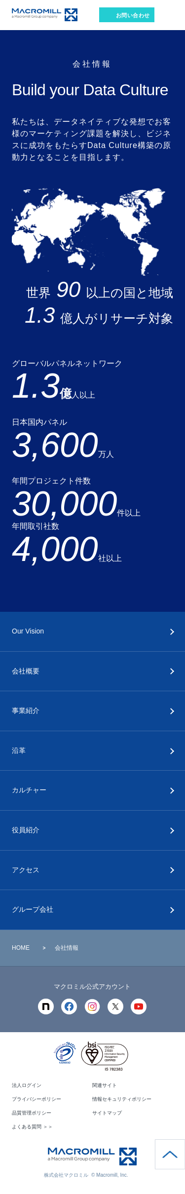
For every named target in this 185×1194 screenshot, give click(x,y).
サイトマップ (107, 1113)
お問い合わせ (133, 15)
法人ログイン (26, 1085)
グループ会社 (32, 909)
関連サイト (104, 1085)
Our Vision (28, 631)
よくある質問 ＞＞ (32, 1126)
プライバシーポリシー (36, 1099)
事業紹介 (25, 710)
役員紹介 (25, 830)
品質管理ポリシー (31, 1113)
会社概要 (25, 671)
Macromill (44, 15)
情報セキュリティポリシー (121, 1099)
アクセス (25, 870)
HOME (21, 947)
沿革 (19, 750)
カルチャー (29, 790)
